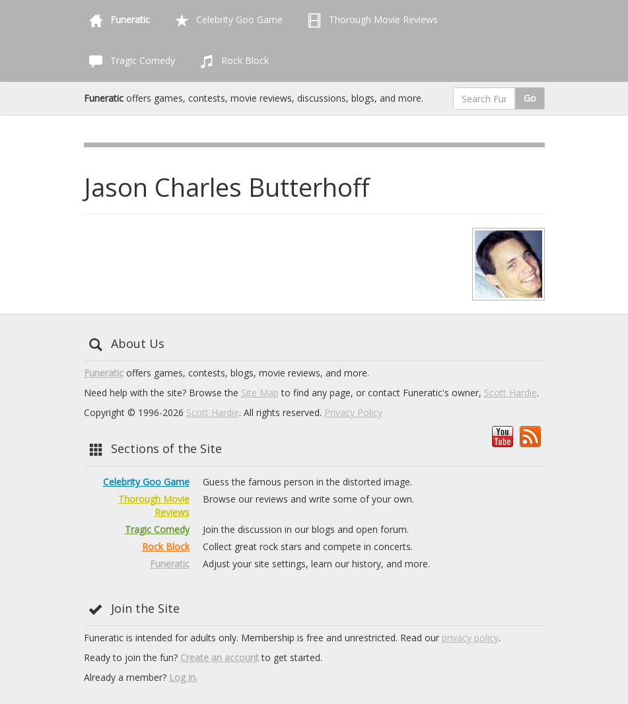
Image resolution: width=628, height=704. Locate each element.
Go (530, 98)
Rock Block (232, 61)
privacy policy (470, 637)
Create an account (219, 657)
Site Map (260, 392)
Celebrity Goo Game (226, 20)
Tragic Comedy (129, 61)
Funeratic (103, 373)
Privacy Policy (353, 412)
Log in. (183, 677)
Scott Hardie (510, 392)
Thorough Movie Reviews (370, 20)
